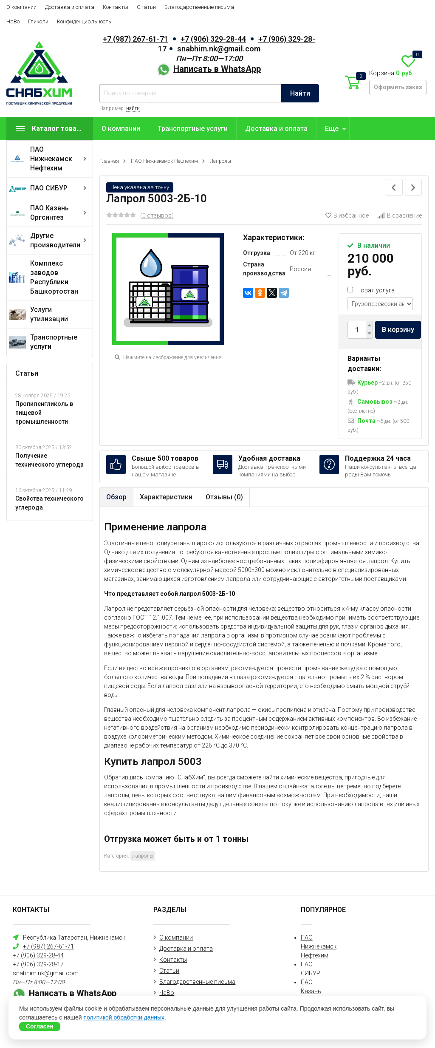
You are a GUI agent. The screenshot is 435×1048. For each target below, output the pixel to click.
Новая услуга (371, 290)
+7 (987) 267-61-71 (135, 38)
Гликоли (38, 21)
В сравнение (399, 215)
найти (133, 108)
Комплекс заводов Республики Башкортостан (54, 277)
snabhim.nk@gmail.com (217, 48)
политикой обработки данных (123, 1017)
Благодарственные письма (199, 7)
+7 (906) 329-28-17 (38, 964)
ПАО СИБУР (49, 188)
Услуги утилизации (49, 314)
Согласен (40, 1026)
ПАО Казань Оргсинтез (49, 212)
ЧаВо (13, 21)
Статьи (146, 7)
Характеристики (166, 497)
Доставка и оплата (69, 7)
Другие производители (55, 240)
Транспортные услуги (53, 342)
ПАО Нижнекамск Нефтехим (51, 158)
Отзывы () (224, 497)
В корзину (398, 330)
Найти (300, 93)
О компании (21, 7)
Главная (109, 161)
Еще (332, 129)
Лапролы (220, 161)
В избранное (347, 215)
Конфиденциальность (84, 21)
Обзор (116, 497)
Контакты (115, 7)
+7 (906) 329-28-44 (213, 38)
